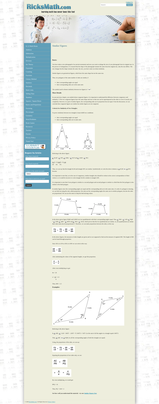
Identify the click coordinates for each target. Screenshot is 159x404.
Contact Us (129, 2)
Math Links (30, 90)
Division (29, 61)
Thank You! (30, 141)
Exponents (29, 68)
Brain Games (30, 123)
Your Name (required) (31, 156)
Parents (28, 134)
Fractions (29, 75)
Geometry (29, 116)
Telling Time (30, 94)
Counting (29, 72)
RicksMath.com (33, 401)
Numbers (29, 97)
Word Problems (31, 119)
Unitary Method (31, 79)
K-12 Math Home (32, 46)
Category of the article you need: (34, 171)
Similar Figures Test (90, 393)
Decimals (29, 86)
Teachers (29, 130)
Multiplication (30, 57)
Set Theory (29, 64)
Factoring (29, 108)
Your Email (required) (31, 163)
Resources (29, 127)
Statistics (29, 83)
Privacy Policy (31, 138)
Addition (29, 50)
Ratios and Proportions (33, 105)
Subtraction (29, 53)
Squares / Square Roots (33, 101)
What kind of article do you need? (35, 179)
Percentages (30, 112)
